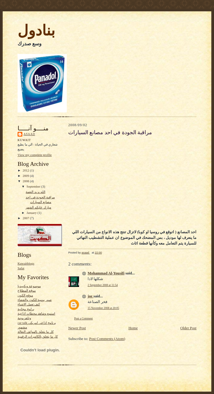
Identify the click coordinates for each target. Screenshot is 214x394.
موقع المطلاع (27, 290)
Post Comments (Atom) (107, 339)
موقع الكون (25, 295)
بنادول (36, 30)
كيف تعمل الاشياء (29, 304)
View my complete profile (35, 155)
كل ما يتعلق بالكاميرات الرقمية (38, 336)
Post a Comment (83, 318)
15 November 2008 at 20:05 (103, 308)
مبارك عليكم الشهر (38, 207)
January (32, 212)
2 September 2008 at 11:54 (103, 285)
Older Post (188, 328)
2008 (26, 181)
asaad (29, 134)
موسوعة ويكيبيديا (29, 286)
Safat (21, 268)
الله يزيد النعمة (35, 192)
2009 (26, 175)
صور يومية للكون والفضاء (35, 300)
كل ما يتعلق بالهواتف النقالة (36, 331)
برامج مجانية (26, 309)
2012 (26, 170)
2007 (26, 218)
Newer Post (77, 328)
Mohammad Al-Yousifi (106, 273)
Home (133, 328)
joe (90, 296)
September (34, 186)
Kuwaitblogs (26, 263)
